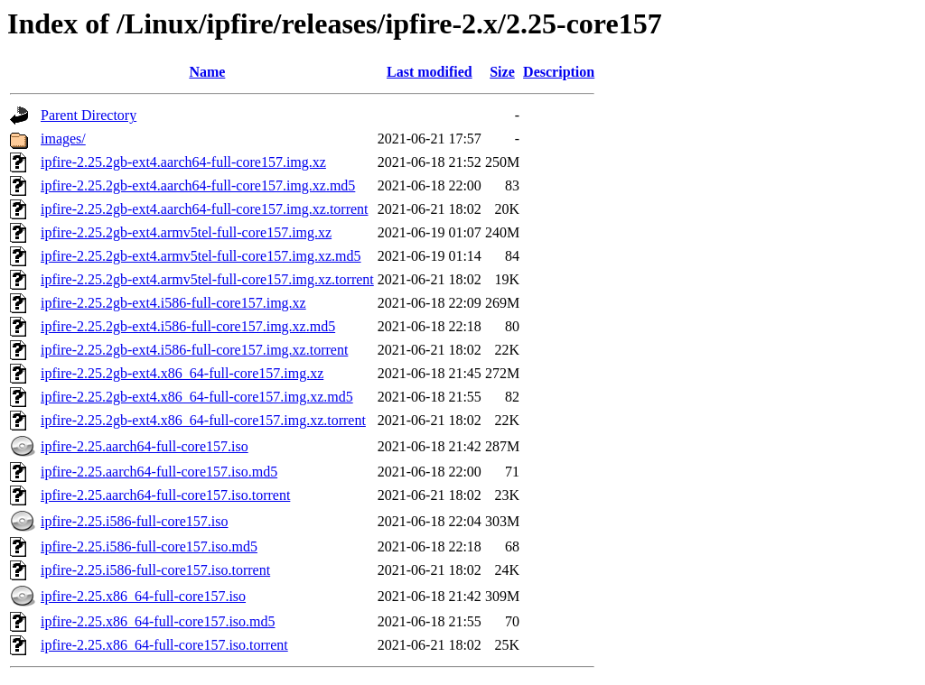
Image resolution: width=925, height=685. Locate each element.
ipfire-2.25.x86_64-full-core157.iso (143, 596)
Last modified (429, 71)
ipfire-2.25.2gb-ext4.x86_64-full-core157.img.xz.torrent (203, 420)
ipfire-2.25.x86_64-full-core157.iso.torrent (164, 645)
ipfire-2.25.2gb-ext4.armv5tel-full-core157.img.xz (186, 232)
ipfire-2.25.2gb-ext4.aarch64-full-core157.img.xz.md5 (198, 185)
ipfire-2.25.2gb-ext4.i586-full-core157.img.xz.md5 (188, 326)
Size (502, 71)
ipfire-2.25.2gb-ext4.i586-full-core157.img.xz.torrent (194, 349)
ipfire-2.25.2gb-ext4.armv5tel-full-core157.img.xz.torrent (207, 279)
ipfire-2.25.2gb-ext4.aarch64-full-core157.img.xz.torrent (205, 209)
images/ (63, 138)
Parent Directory (88, 115)
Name (207, 71)
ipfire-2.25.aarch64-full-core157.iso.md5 (159, 471)
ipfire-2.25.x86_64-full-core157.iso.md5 (158, 621)
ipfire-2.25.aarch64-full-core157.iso (144, 446)
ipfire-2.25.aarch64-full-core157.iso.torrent (165, 495)
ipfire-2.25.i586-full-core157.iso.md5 (149, 546)
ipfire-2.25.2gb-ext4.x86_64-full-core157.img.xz (182, 373)
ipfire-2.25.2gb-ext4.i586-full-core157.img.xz (173, 302)
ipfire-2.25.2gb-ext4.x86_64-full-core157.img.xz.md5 (197, 396)
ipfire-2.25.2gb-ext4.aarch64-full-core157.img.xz (183, 162)
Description (558, 71)
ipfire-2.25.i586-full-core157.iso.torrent (155, 570)
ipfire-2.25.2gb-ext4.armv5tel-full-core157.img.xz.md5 (201, 256)
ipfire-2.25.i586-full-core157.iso (135, 521)
